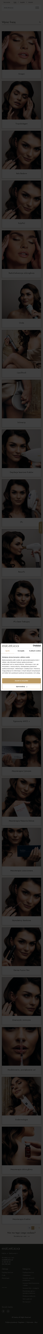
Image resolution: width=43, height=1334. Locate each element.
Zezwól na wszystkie (21, 680)
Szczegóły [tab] (21, 651)
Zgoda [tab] (7, 651)
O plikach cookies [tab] (35, 651)
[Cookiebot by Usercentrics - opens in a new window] (33, 646)
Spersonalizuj (21, 686)
